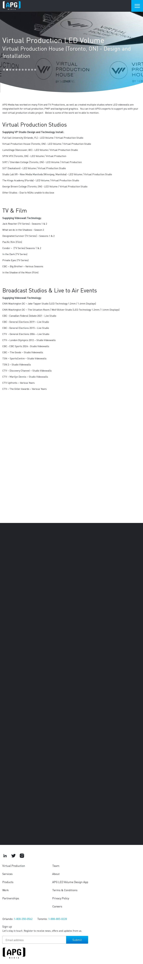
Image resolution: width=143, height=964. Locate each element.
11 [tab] (35, 70)
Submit (77, 939)
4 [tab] (13, 70)
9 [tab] (29, 70)
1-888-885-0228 (57, 919)
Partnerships (10, 898)
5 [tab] (16, 70)
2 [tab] (7, 70)
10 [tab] (32, 70)
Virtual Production (13, 865)
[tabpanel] (71, 47)
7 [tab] (23, 70)
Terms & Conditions (65, 890)
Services (7, 874)
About (56, 874)
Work (5, 890)
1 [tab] (4, 70)
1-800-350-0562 (23, 919)
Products (7, 882)
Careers (57, 906)
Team (55, 865)
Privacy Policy (60, 898)
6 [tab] (19, 70)
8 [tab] (26, 70)
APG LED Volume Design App (70, 882)
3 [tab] (10, 70)
